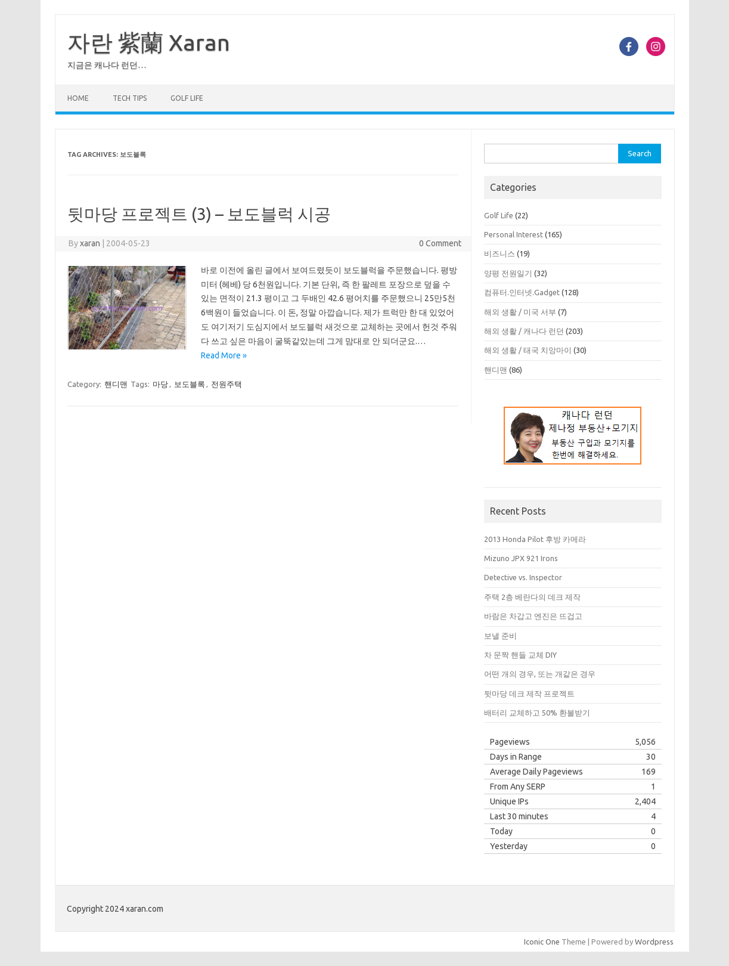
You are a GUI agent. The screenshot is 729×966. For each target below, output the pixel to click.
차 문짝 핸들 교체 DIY (520, 655)
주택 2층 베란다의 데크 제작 (532, 597)
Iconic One (542, 941)
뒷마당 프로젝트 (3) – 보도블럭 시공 (199, 214)
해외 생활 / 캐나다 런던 (524, 331)
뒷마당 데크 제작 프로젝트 (529, 693)
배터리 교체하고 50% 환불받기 (537, 712)
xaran (90, 243)
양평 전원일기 (508, 273)
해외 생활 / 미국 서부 (520, 312)
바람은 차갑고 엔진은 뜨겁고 (533, 616)
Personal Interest (513, 234)
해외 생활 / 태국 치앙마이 (528, 350)
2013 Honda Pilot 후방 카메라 (535, 539)
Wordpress (654, 941)
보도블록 (189, 384)
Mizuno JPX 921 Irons (521, 558)
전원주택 (226, 384)
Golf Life (186, 98)
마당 (160, 384)
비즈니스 (499, 253)
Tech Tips (130, 98)
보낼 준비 (500, 635)
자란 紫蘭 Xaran (148, 42)
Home (78, 98)
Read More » (224, 355)
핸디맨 (116, 384)
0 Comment (440, 243)
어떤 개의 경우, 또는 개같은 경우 (539, 674)
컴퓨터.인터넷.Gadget (522, 292)
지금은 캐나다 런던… (106, 65)
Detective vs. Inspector (523, 577)
